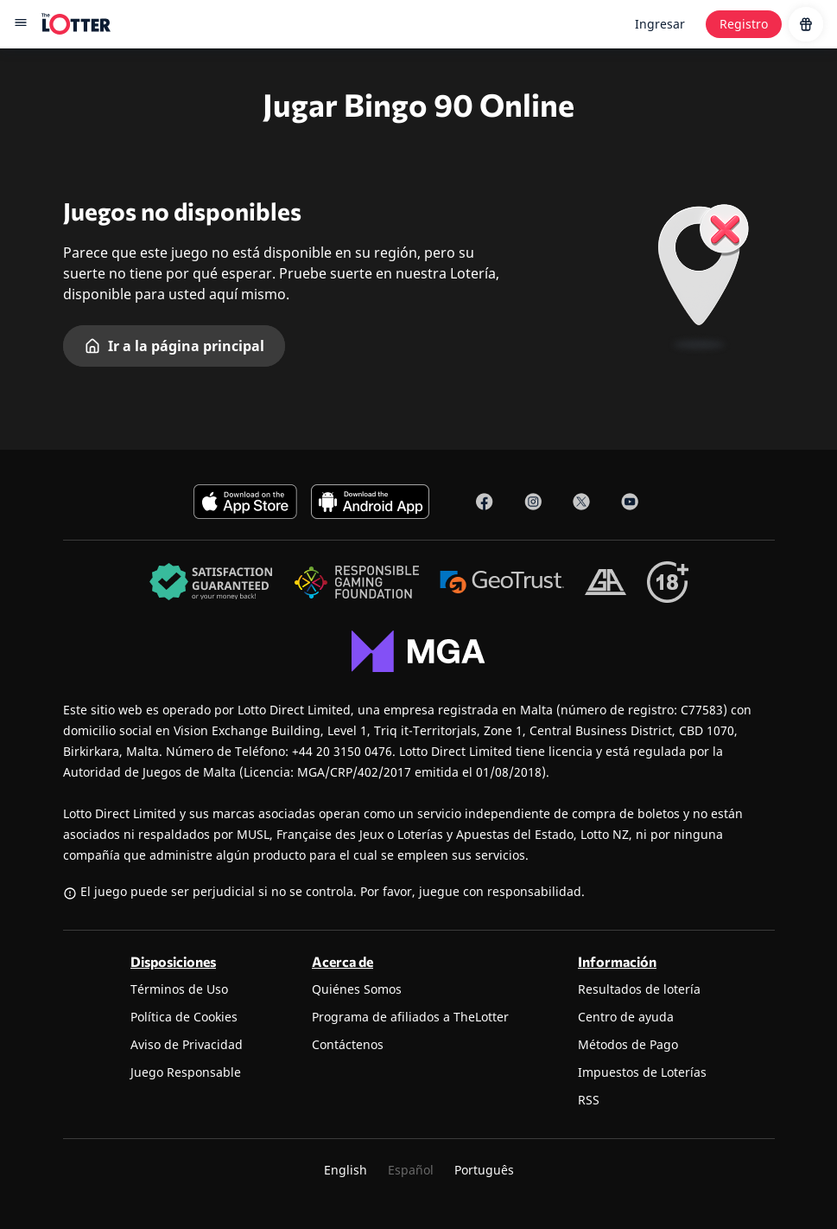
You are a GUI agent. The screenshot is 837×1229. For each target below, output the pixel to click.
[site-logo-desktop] (76, 24)
